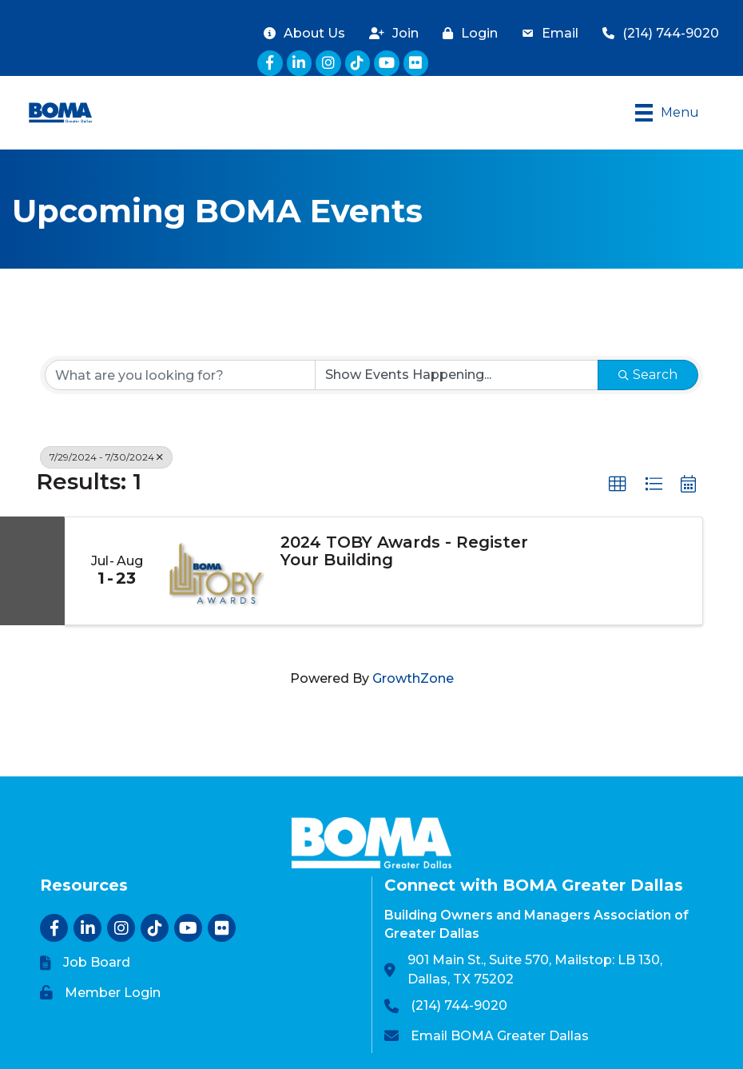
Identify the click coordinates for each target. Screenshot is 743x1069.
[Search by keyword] (180, 375)
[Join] (390, 33)
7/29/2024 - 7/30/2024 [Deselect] (106, 457)
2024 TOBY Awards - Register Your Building (404, 550)
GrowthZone (413, 678)
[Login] (466, 33)
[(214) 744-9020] (656, 33)
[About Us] (300, 33)
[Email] (546, 33)
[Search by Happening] (456, 375)
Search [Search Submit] (647, 374)
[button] (618, 485)
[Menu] (667, 113)
